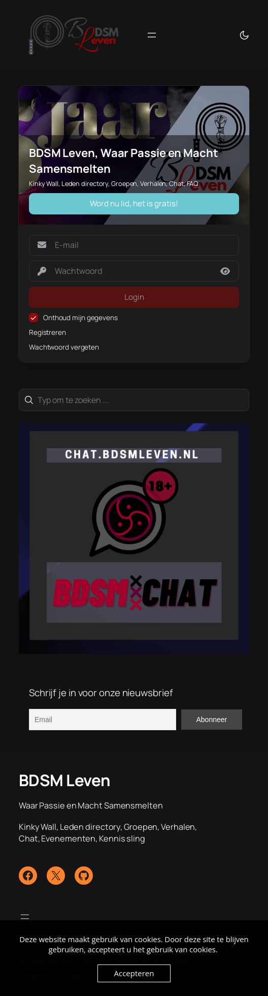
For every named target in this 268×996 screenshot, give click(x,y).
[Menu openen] (152, 35)
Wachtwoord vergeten (64, 347)
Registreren (47, 332)
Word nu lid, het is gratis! (134, 203)
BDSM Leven (65, 780)
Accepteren (134, 973)
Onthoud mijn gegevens (80, 317)
